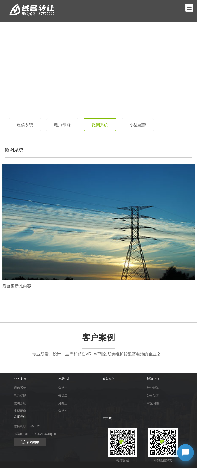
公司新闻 (153, 395)
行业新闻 (153, 388)
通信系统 (25, 125)
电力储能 (62, 125)
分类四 (62, 411)
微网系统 (100, 125)
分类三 (62, 403)
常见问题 (153, 403)
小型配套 (138, 125)
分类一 (62, 388)
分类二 (62, 395)
